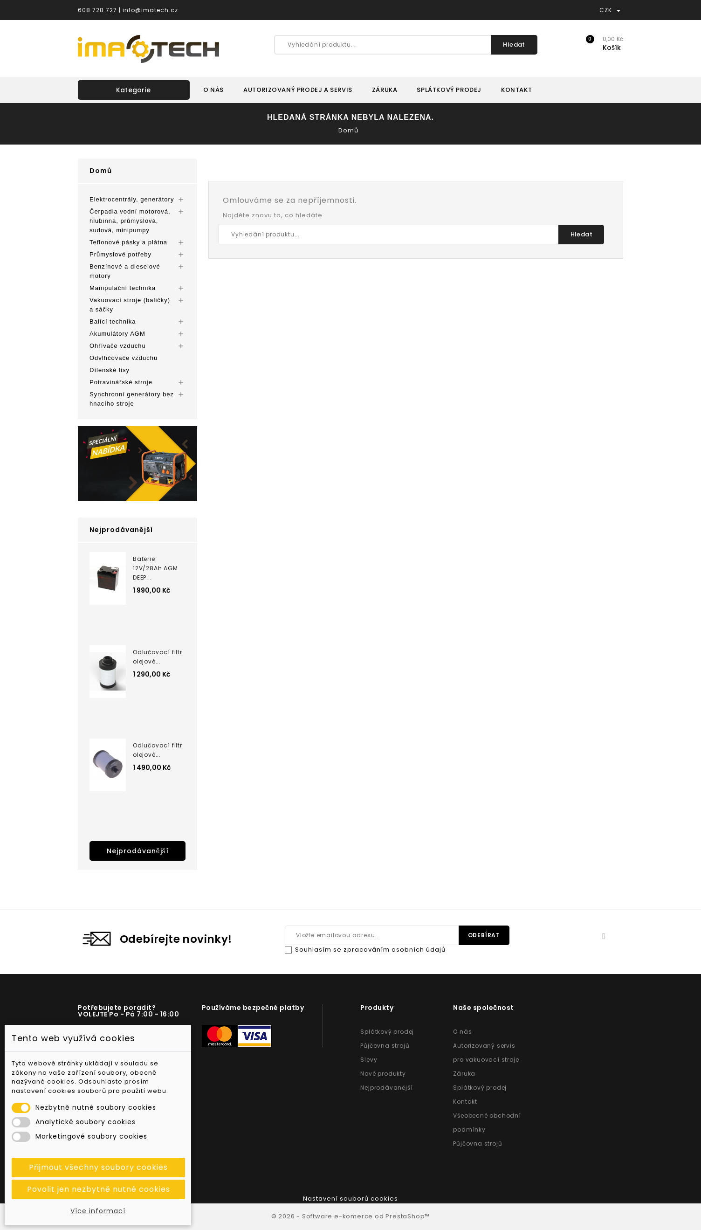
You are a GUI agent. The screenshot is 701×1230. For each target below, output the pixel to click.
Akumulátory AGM (117, 333)
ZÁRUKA (385, 89)
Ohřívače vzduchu (117, 345)
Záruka (464, 1074)
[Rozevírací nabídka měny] (618, 10)
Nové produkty (382, 1074)
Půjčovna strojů (384, 1046)
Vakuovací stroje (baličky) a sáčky (129, 305)
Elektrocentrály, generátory (131, 199)
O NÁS (213, 89)
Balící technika (112, 321)
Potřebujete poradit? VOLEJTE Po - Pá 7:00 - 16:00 (128, 1011)
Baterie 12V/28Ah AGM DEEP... (155, 568)
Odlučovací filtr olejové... (157, 656)
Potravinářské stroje (120, 382)
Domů (100, 170)
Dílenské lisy (109, 369)
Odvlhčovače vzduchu (123, 357)
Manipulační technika (122, 287)
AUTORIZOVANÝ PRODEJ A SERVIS (297, 89)
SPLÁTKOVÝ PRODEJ (449, 89)
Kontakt (465, 1102)
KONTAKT (516, 89)
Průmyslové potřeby (120, 254)
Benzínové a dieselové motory (124, 271)
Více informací (97, 1211)
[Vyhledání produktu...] (405, 45)
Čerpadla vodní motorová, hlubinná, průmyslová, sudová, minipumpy (130, 221)
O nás (462, 1032)
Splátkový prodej (387, 1032)
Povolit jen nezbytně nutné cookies (98, 1189)
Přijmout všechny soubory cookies (98, 1167)
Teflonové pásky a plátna (128, 242)
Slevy (368, 1060)
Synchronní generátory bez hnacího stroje (131, 399)
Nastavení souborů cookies (350, 1198)
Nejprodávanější (138, 851)
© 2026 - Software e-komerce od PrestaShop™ (350, 1216)
